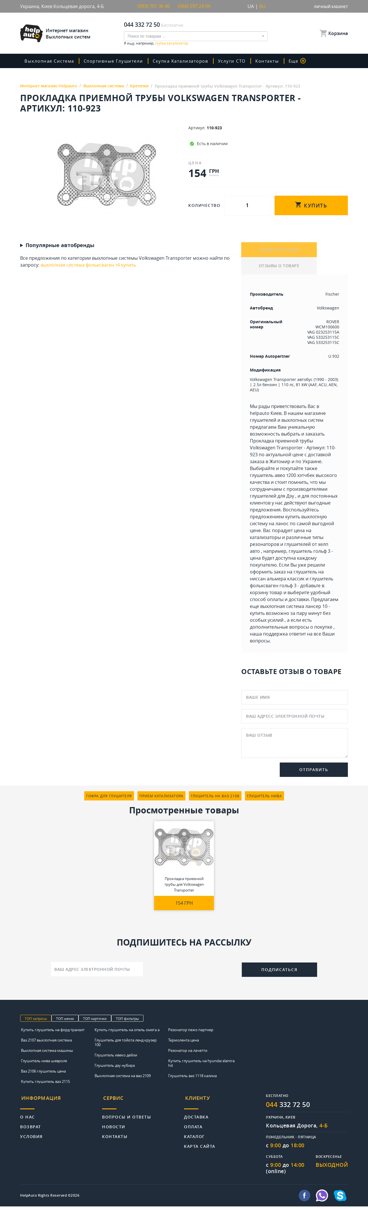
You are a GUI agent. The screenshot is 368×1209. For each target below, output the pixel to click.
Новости (113, 1126)
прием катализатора (161, 798)
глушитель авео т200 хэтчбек (282, 477)
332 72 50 (289, 1107)
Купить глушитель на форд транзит (53, 1032)
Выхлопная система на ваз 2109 (123, 1078)
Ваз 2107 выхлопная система (46, 1042)
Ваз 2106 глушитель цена (43, 1073)
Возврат (30, 1126)
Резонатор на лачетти (187, 1052)
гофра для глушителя (109, 798)
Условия (31, 1135)
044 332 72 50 (142, 24)
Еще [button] (303, 61)
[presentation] (192, 971)
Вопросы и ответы (126, 1116)
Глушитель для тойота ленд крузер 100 (126, 1045)
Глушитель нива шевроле (44, 1063)
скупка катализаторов (185, 61)
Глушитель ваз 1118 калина (192, 1078)
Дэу (290, 498)
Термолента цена (183, 1042)
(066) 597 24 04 (194, 6)
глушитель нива (264, 798)
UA (251, 6)
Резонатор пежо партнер (190, 1032)
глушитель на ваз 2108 (215, 798)
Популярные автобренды (60, 245)
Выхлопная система (50, 61)
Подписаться (279, 972)
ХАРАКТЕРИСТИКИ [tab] (279, 250)
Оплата (193, 1126)
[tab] (61, 1102)
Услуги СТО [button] (237, 61)
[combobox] (196, 36)
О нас (27, 1116)
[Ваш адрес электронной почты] (97, 971)
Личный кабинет (331, 6)
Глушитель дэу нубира (115, 1067)
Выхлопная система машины (47, 1052)
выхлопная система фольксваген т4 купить (88, 265)
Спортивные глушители (116, 61)
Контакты (273, 61)
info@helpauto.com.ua (274, 1198)
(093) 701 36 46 (154, 6)
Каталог (194, 1135)
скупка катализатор (171, 43)
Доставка (196, 1116)
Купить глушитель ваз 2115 (45, 1083)
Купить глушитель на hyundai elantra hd (201, 1065)
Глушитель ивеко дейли (116, 1057)
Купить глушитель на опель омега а (127, 1032)
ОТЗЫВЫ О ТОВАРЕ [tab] (279, 268)
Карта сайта (199, 1145)
